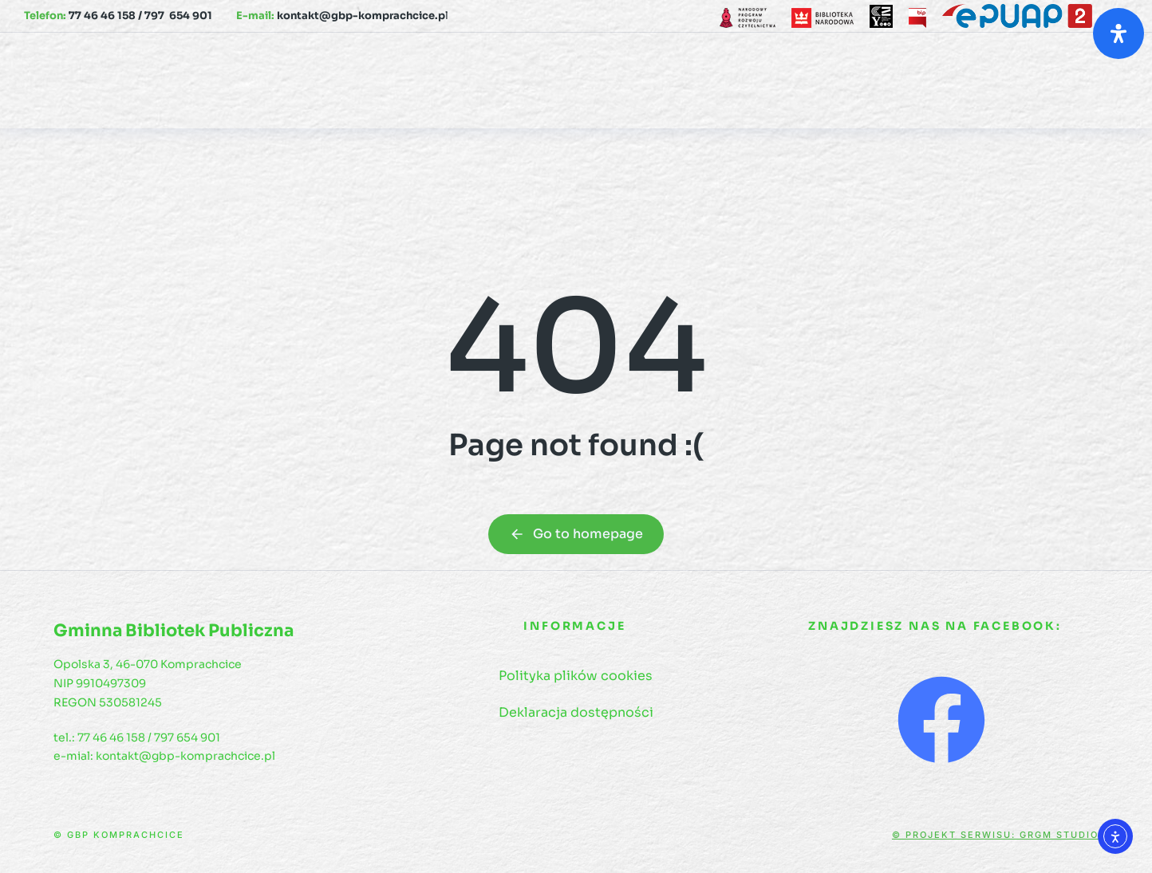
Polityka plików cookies (576, 675)
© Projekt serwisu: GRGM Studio (995, 834)
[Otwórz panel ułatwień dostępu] (1118, 33)
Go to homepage (576, 533)
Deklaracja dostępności (576, 712)
